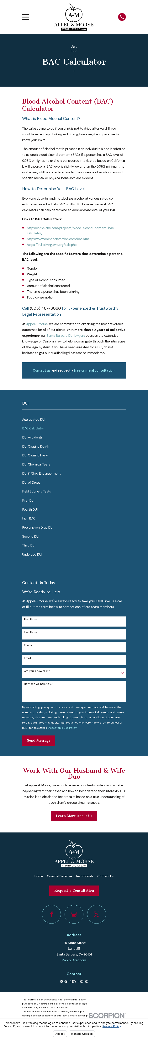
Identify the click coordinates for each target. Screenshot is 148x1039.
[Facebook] (51, 914)
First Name (31, 619)
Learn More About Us (74, 816)
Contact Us (105, 876)
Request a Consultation (74, 890)
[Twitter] (96, 914)
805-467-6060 (74, 981)
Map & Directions (74, 960)
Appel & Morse (37, 324)
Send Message (38, 740)
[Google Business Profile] (74, 914)
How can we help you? (38, 684)
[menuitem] (74, 419)
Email (27, 658)
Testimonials (84, 876)
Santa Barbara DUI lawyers (66, 335)
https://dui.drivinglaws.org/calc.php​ (52, 245)
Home (38, 876)
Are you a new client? (37, 671)
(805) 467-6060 (45, 308)
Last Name (31, 632)
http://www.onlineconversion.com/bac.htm (58, 239)
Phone (28, 645)
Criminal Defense (59, 876)
